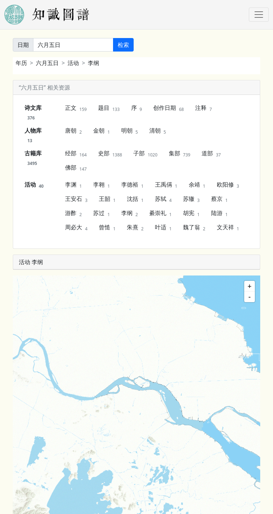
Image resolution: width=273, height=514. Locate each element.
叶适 (163, 227)
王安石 (76, 199)
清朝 (157, 131)
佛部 (76, 168)
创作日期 (168, 108)
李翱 (101, 185)
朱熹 (135, 227)
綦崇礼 (160, 213)
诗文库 (33, 112)
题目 (109, 108)
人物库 (33, 135)
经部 (76, 153)
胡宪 (191, 213)
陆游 (219, 213)
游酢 (73, 213)
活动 (73, 63)
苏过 (101, 213)
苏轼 (163, 199)
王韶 (107, 199)
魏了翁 (194, 227)
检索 (123, 45)
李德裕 (132, 185)
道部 (211, 153)
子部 (145, 153)
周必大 (76, 227)
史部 (110, 153)
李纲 (93, 63)
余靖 (197, 185)
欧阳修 (228, 185)
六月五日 (47, 63)
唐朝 (73, 131)
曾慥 (107, 227)
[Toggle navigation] (259, 14)
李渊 (73, 185)
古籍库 (33, 157)
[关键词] (73, 45)
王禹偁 (166, 185)
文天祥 (228, 227)
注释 (203, 108)
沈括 (135, 199)
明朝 (129, 131)
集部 (180, 153)
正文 (76, 108)
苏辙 (191, 199)
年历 (21, 63)
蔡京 (219, 199)
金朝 (101, 131)
